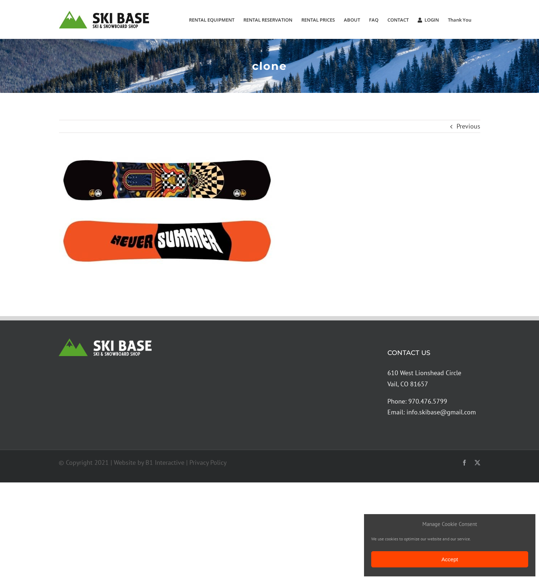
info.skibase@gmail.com (441, 412)
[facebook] (464, 463)
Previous (468, 126)
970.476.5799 (427, 401)
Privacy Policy (207, 462)
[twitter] (477, 463)
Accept (449, 559)
